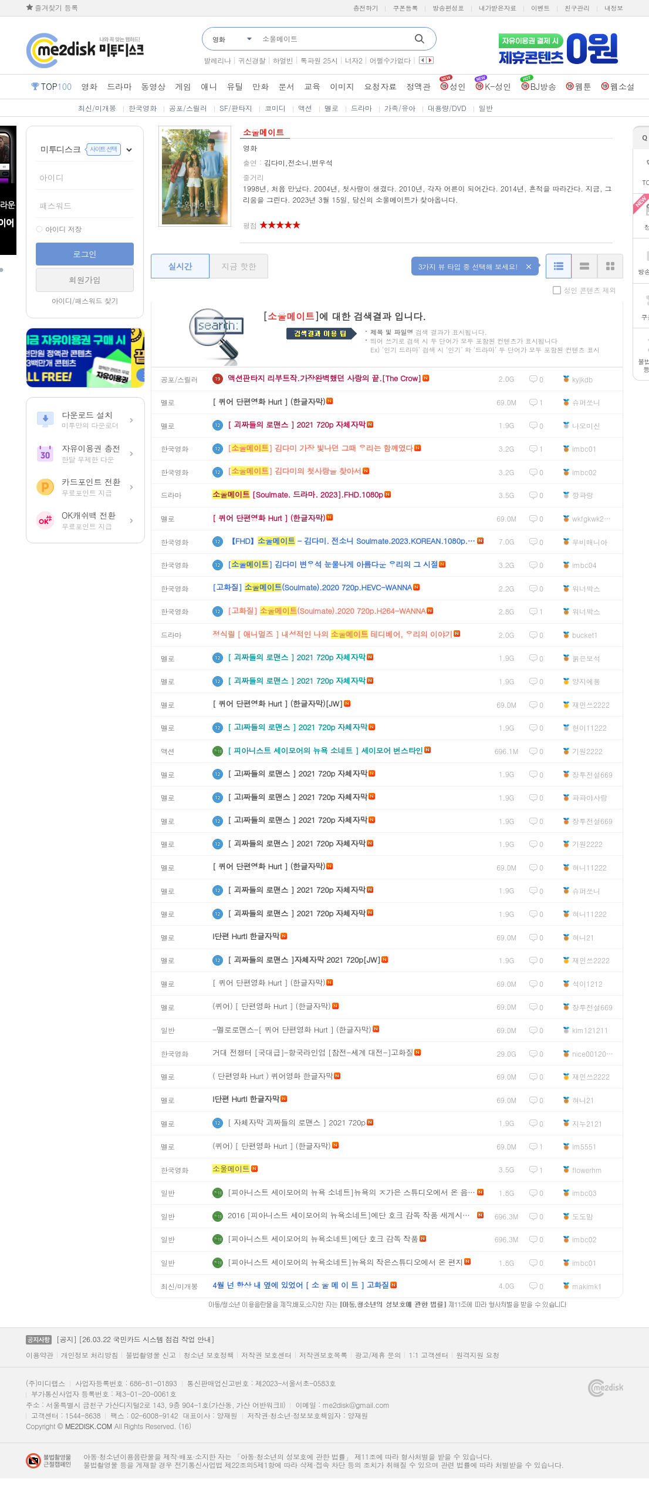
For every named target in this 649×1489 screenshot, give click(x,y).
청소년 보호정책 (209, 1355)
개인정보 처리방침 (89, 1355)
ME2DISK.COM (88, 1426)
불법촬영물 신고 (151, 1355)
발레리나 (217, 60)
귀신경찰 (252, 60)
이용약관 (39, 1355)
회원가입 (85, 279)
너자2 (354, 60)
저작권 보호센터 (266, 1355)
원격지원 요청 (477, 1355)
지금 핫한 (238, 266)
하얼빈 (283, 60)
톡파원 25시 (319, 60)
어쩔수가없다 (390, 60)
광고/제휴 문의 (378, 1355)
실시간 (180, 266)
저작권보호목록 (323, 1355)
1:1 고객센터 (428, 1355)
